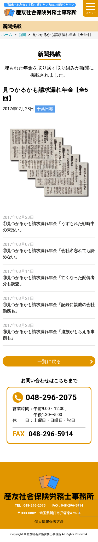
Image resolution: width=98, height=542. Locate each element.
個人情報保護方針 (49, 521)
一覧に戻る (49, 361)
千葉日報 (45, 108)
